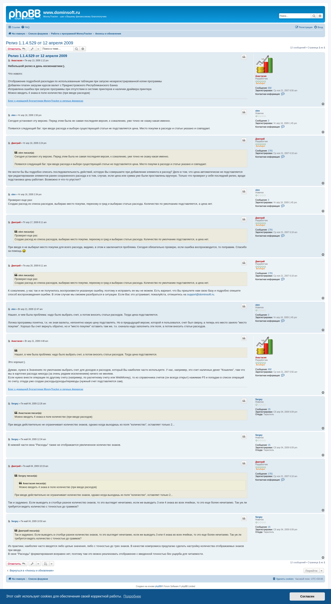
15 (269, 409)
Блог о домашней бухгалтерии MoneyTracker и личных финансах (45, 101)
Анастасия (260, 76)
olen (257, 111)
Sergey (258, 399)
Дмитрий (260, 139)
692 (270, 88)
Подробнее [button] (132, 596)
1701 (270, 151)
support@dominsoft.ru (200, 294)
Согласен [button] (307, 596)
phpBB (158, 586)
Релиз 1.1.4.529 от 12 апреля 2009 (39, 43)
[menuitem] (25, 27)
